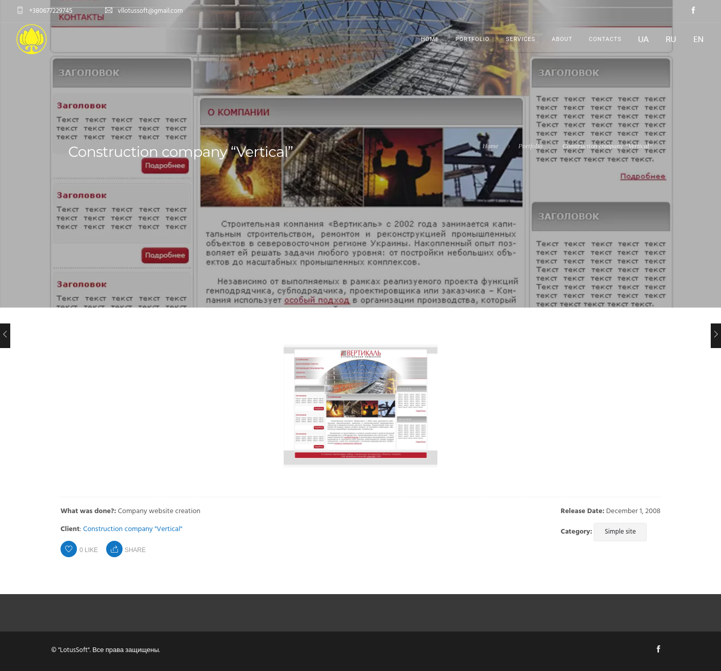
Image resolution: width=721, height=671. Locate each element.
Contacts (605, 39)
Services (520, 39)
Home (430, 39)
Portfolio (472, 39)
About (562, 39)
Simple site (620, 531)
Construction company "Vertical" (133, 529)
